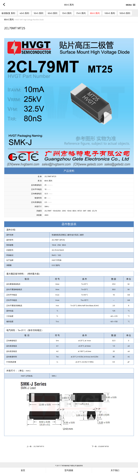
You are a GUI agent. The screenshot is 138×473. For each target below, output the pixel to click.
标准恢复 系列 (8, 13)
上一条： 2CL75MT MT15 (35, 446)
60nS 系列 (52, 13)
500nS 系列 (125, 13)
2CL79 (94, 210)
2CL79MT (47, 210)
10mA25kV (57, 210)
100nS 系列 (109, 13)
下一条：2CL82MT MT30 (100, 446)
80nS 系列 (95, 13)
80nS (74, 210)
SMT (84, 210)
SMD (89, 210)
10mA (69, 210)
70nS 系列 (66, 13)
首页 (23, 470)
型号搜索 (69, 470)
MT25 (79, 210)
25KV (64, 210)
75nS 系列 (81, 13)
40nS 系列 (24, 13)
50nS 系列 (38, 13)
